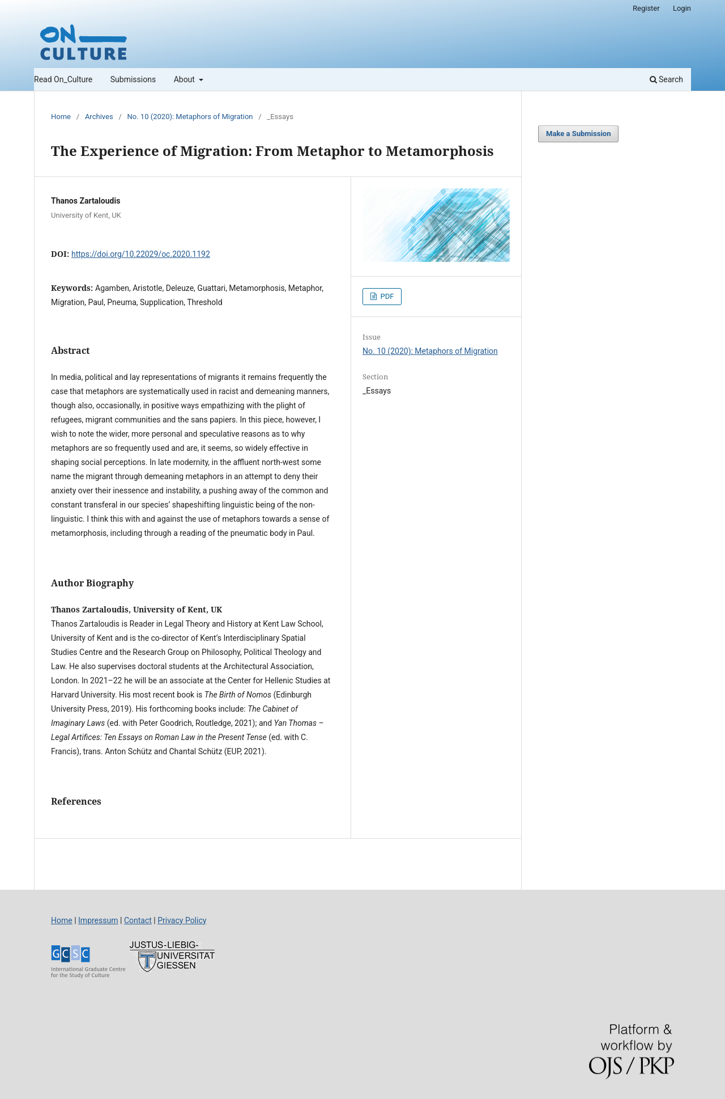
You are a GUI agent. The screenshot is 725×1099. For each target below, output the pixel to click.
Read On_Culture (63, 79)
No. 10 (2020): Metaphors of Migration (190, 116)
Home (61, 116)
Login (682, 8)
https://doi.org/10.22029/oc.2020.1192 (140, 254)
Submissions (133, 79)
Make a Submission (578, 133)
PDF (386, 296)
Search (666, 79)
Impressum (98, 920)
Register (646, 8)
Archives (99, 116)
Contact (138, 920)
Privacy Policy (181, 920)
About (185, 79)
